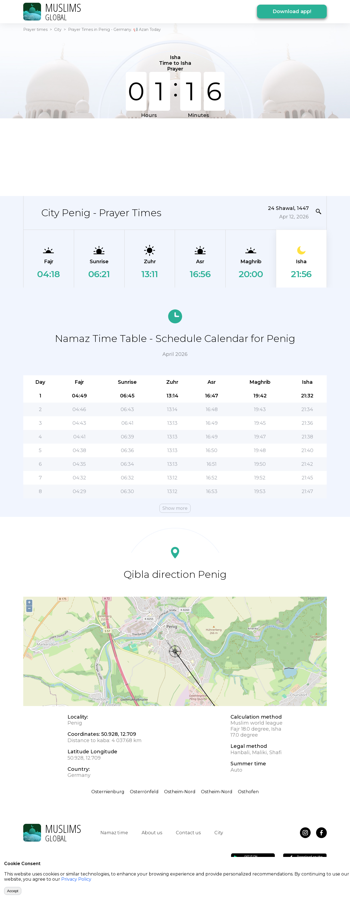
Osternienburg (107, 791)
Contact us (188, 832)
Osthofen (248, 791)
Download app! (292, 11)
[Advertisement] (175, 156)
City (58, 29)
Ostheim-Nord (180, 791)
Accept (12, 891)
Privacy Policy (76, 879)
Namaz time (114, 832)
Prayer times (35, 29)
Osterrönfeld (144, 791)
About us (152, 832)
